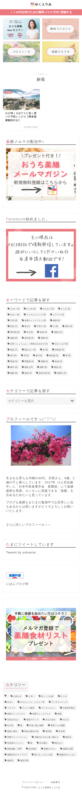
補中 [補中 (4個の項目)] (13, 367)
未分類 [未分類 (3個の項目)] (62, 731)
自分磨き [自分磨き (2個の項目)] (33, 749)
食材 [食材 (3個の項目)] (28, 373)
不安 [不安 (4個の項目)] (13, 320)
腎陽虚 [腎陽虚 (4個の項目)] (29, 361)
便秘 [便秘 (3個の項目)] (59, 714)
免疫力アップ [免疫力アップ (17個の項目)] (32, 719)
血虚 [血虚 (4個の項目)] (58, 361)
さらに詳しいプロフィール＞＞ (28, 524)
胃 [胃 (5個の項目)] (26, 355)
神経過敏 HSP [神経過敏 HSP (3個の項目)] (14, 749)
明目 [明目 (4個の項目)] (68, 326)
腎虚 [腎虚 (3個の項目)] (13, 361)
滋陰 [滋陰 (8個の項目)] (13, 338)
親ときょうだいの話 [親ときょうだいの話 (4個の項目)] (43, 755)
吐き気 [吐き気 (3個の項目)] (10, 725)
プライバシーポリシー (33, 782)
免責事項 (55, 782)
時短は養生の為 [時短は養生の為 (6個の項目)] (31, 731)
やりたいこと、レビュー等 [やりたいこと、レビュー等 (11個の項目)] (32, 702)
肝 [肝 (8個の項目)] (45, 350)
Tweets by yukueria (21, 552)
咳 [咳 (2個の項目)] (21, 725)
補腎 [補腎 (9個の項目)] (43, 367)
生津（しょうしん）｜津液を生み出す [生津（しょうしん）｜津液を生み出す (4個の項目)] (29, 344)
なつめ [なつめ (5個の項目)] (31, 309)
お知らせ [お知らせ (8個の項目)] (17, 696)
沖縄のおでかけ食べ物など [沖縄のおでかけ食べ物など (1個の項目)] (46, 737)
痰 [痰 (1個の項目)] (31, 743)
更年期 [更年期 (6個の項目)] (14, 332)
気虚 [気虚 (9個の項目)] (43, 332)
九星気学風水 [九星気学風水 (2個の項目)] (69, 708)
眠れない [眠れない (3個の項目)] (59, 743)
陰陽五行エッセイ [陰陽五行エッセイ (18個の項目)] (67, 755)
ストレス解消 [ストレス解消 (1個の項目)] (28, 708)
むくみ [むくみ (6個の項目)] (65, 309)
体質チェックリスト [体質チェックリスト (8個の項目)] (35, 320)
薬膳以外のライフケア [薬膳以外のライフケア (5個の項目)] (17, 755)
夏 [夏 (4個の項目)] (27, 326)
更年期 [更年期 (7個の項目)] (48, 731)
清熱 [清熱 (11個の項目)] (58, 332)
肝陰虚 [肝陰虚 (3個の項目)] (59, 350)
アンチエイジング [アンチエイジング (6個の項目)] (36, 314)
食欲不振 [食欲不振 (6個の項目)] (44, 373)
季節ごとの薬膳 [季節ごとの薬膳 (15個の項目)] (58, 725)
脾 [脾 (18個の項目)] (39, 355)
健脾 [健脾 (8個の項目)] (56, 320)
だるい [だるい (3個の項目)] (14, 309)
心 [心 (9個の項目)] (55, 326)
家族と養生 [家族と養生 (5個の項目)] (12, 731)
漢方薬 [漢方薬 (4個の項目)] (29, 338)
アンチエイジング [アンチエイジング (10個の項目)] (59, 702)
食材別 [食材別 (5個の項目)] (10, 760)
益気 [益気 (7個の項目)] (13, 350)
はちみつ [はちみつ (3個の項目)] (48, 309)
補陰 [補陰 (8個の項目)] (13, 373)
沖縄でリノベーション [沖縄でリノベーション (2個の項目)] (17, 737)
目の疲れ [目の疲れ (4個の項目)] (43, 743)
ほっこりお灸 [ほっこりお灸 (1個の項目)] (47, 696)
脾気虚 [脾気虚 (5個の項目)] (53, 355)
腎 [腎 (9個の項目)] (68, 355)
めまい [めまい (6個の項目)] (14, 314)
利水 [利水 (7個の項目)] (13, 326)
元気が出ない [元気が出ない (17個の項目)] (13, 719)
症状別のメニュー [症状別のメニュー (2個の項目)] (15, 743)
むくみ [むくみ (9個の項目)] (64, 696)
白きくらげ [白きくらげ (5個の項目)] (61, 344)
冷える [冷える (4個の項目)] (66, 719)
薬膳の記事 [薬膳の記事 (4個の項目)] (68, 749)
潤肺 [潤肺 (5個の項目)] (44, 338)
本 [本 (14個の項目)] (30, 332)
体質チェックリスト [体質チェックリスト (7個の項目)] (16, 714)
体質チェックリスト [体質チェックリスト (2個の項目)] (41, 714)
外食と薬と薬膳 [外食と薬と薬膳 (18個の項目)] (36, 725)
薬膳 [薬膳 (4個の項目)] (44, 361)
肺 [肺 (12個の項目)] (13, 355)
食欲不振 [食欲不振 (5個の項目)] (24, 760)
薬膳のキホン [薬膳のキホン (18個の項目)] (50, 749)
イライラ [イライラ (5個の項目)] (11, 708)
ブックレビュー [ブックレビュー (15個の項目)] (48, 708)
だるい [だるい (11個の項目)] (31, 696)
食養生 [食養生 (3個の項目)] (61, 373)
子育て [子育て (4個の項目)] (41, 326)
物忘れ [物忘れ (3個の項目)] (69, 737)
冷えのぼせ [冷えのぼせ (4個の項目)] (50, 719)
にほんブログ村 (17, 583)
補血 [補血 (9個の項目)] (57, 367)
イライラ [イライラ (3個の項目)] (58, 314)
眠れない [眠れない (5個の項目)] (30, 350)
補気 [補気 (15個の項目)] (29, 367)
